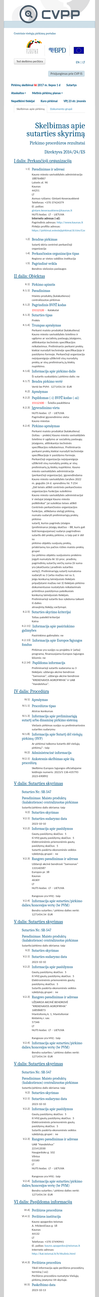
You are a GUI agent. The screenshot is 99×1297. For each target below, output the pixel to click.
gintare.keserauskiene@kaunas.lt (52, 210)
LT (83, 62)
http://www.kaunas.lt (70, 222)
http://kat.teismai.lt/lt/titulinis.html (53, 1253)
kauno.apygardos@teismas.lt (62, 1245)
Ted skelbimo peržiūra (29, 61)
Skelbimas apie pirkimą (30, 109)
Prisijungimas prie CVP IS (66, 74)
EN (78, 62)
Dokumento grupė (61, 109)
